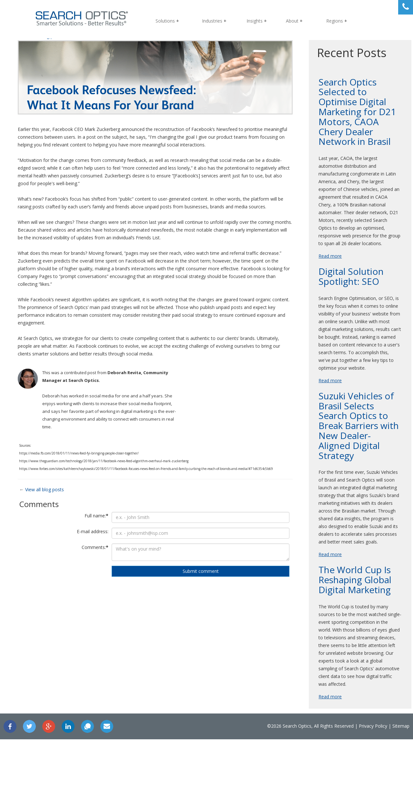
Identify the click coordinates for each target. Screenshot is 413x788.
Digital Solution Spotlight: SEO (345, 294)
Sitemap (372, 775)
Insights (255, 21)
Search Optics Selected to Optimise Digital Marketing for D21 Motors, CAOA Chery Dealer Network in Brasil (346, 117)
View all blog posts (57, 490)
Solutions (165, 21)
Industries (212, 21)
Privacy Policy (344, 775)
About (292, 21)
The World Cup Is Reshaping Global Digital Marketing (348, 620)
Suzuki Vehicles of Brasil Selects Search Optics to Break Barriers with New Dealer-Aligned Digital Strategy (350, 451)
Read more (324, 274)
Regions (334, 21)
